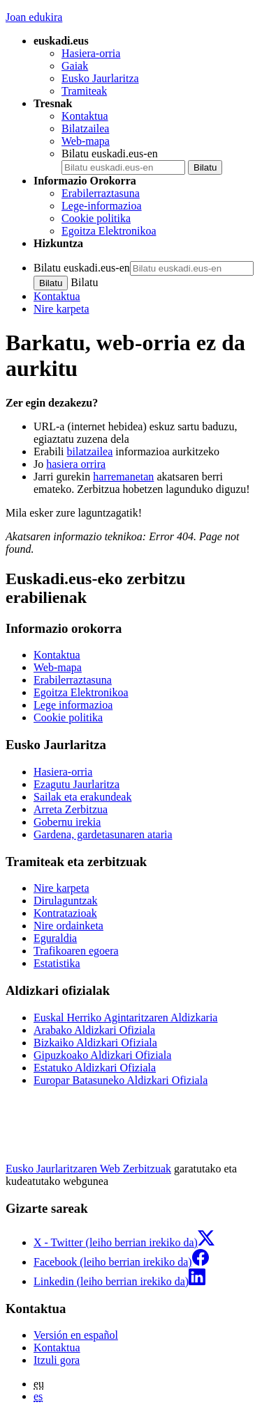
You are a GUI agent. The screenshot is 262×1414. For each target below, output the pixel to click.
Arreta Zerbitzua (71, 809)
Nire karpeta (61, 309)
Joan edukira (34, 17)
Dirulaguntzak (66, 900)
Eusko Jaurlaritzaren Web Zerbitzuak (88, 1169)
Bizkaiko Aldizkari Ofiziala (95, 1042)
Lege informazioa (73, 705)
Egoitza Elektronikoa (109, 231)
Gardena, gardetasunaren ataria (103, 834)
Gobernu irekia (67, 822)
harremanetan (123, 476)
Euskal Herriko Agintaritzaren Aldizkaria (125, 1017)
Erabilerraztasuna (100, 193)
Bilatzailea (85, 128)
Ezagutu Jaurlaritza (76, 784)
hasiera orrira (75, 464)
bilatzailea (90, 451)
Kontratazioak (65, 913)
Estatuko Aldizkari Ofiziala (95, 1068)
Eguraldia (55, 938)
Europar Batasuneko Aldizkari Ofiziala (121, 1080)
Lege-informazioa (101, 206)
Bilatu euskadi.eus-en (109, 153)
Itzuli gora (57, 1360)
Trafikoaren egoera (76, 951)
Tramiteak (84, 91)
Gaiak (74, 66)
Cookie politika (96, 218)
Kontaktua (84, 116)
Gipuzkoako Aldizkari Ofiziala (102, 1055)
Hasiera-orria (90, 53)
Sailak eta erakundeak (82, 797)
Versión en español (76, 1335)
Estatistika (57, 963)
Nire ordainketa (68, 926)
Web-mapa (85, 141)
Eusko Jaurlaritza (100, 78)
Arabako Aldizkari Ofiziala (94, 1030)
